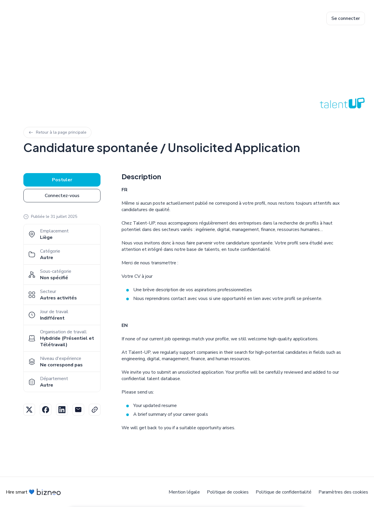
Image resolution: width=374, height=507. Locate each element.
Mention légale (184, 492)
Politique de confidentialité (283, 492)
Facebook (45, 409)
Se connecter (345, 18)
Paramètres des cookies (343, 492)
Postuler (62, 180)
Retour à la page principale (57, 132)
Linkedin (62, 409)
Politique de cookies (228, 492)
